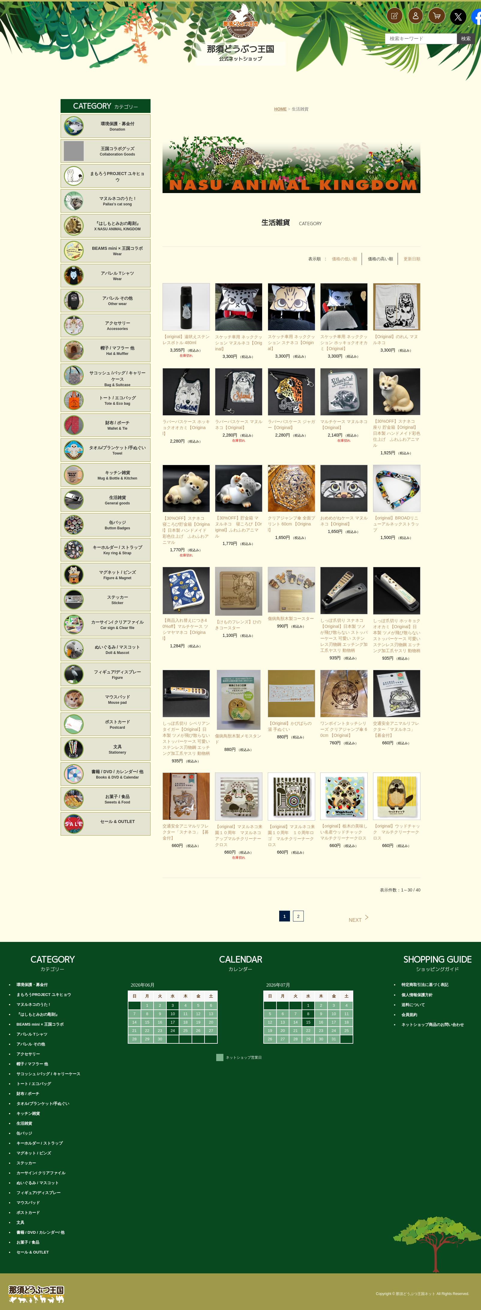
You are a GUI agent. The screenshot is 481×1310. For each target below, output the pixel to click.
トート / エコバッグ (117, 401)
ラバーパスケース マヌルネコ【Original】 (238, 424)
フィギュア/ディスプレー (117, 675)
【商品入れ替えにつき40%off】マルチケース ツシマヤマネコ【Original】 (185, 623)
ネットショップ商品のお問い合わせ (433, 1018)
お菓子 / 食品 (117, 799)
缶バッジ (117, 525)
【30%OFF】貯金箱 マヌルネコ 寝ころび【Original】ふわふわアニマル (238, 517)
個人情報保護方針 (417, 988)
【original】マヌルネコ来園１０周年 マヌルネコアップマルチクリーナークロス (238, 829)
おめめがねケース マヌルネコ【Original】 (344, 514)
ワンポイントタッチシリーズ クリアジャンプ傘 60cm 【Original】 (343, 723)
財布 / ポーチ (117, 425)
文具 (117, 749)
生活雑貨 (117, 500)
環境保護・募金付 (117, 126)
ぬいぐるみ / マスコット (117, 650)
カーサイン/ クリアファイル (117, 625)
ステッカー (117, 600)
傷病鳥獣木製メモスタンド (238, 732)
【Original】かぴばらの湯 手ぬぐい (290, 720)
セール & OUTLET (117, 821)
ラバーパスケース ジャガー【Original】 (291, 424)
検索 (466, 38)
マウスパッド (117, 700)
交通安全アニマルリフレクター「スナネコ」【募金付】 (186, 825)
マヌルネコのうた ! (117, 201)
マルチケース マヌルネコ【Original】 (344, 424)
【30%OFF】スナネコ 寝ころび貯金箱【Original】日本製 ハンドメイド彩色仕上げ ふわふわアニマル (186, 524)
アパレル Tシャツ (117, 276)
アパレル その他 (117, 301)
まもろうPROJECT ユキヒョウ (117, 176)
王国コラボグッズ (117, 151)
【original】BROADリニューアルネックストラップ (396, 517)
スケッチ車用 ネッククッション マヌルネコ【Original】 (238, 342)
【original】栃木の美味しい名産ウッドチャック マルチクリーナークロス (343, 825)
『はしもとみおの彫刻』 (117, 226)
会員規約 (409, 1008)
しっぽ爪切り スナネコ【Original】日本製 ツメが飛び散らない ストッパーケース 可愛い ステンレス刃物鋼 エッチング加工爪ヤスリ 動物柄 (344, 629)
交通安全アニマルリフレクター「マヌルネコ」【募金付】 (396, 723)
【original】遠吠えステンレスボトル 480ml (186, 339)
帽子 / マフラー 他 (117, 351)
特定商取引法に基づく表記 (425, 978)
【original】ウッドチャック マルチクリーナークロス (396, 825)
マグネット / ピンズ (117, 575)
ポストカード (117, 725)
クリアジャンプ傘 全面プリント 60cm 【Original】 (291, 517)
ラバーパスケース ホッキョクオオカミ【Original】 (186, 427)
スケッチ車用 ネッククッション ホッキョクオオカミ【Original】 (344, 342)
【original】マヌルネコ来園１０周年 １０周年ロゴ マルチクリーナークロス (291, 829)
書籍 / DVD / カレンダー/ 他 (117, 774)
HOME (280, 109)
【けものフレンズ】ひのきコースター (238, 618)
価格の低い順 (344, 258)
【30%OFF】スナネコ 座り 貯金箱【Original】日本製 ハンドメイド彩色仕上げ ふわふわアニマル (396, 430)
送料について (413, 998)
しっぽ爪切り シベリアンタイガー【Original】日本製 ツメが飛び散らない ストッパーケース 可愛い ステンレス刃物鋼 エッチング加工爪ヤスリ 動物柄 (186, 732)
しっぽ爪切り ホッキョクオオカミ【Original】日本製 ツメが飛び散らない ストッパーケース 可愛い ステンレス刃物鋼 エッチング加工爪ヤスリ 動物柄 (396, 629)
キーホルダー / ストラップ (117, 550)
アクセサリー (117, 326)
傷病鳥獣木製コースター (291, 612)
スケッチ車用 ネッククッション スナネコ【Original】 (291, 342)
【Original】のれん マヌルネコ (395, 339)
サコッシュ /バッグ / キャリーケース (117, 376)
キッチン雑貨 (117, 475)
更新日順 (412, 258)
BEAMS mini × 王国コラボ (117, 251)
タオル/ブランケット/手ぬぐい (117, 450)
